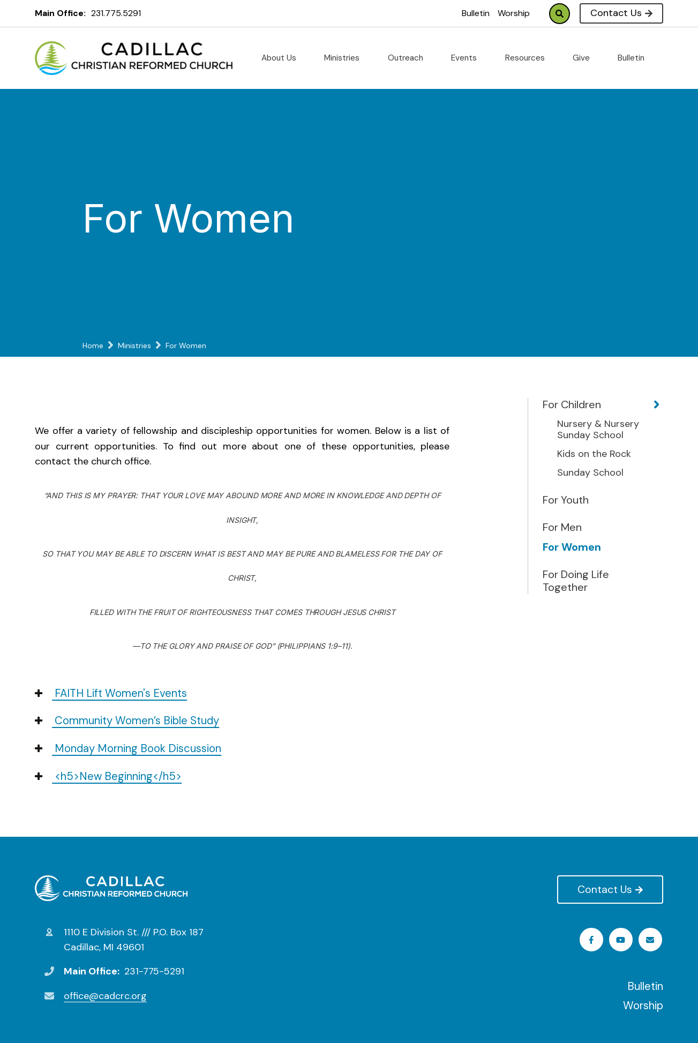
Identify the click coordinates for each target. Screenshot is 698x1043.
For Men (562, 527)
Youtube (622, 940)
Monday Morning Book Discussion (128, 748)
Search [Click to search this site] (560, 14)
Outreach (410, 57)
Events (468, 57)
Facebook (592, 940)
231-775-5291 (154, 971)
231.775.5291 (116, 13)
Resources (529, 57)
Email (651, 940)
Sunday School (590, 473)
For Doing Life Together (576, 581)
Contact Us (621, 12)
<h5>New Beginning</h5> (108, 776)
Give (585, 57)
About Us (283, 57)
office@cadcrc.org (105, 995)
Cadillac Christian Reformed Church (111, 888)
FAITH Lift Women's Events (111, 693)
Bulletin (476, 13)
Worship (514, 13)
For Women (572, 547)
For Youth (566, 499)
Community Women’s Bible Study (127, 720)
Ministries (346, 57)
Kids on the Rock (594, 454)
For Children (572, 404)
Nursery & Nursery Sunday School (598, 429)
